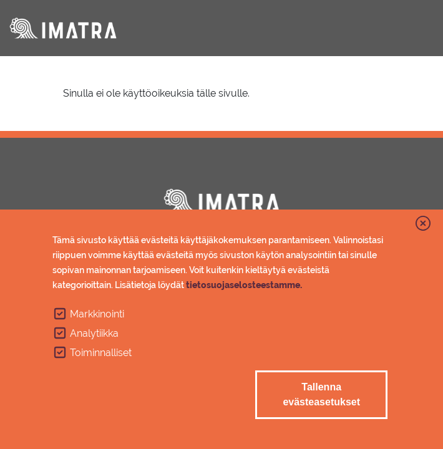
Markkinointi (97, 314)
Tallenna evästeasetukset (321, 394)
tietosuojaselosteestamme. (244, 285)
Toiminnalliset (101, 353)
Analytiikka (94, 333)
